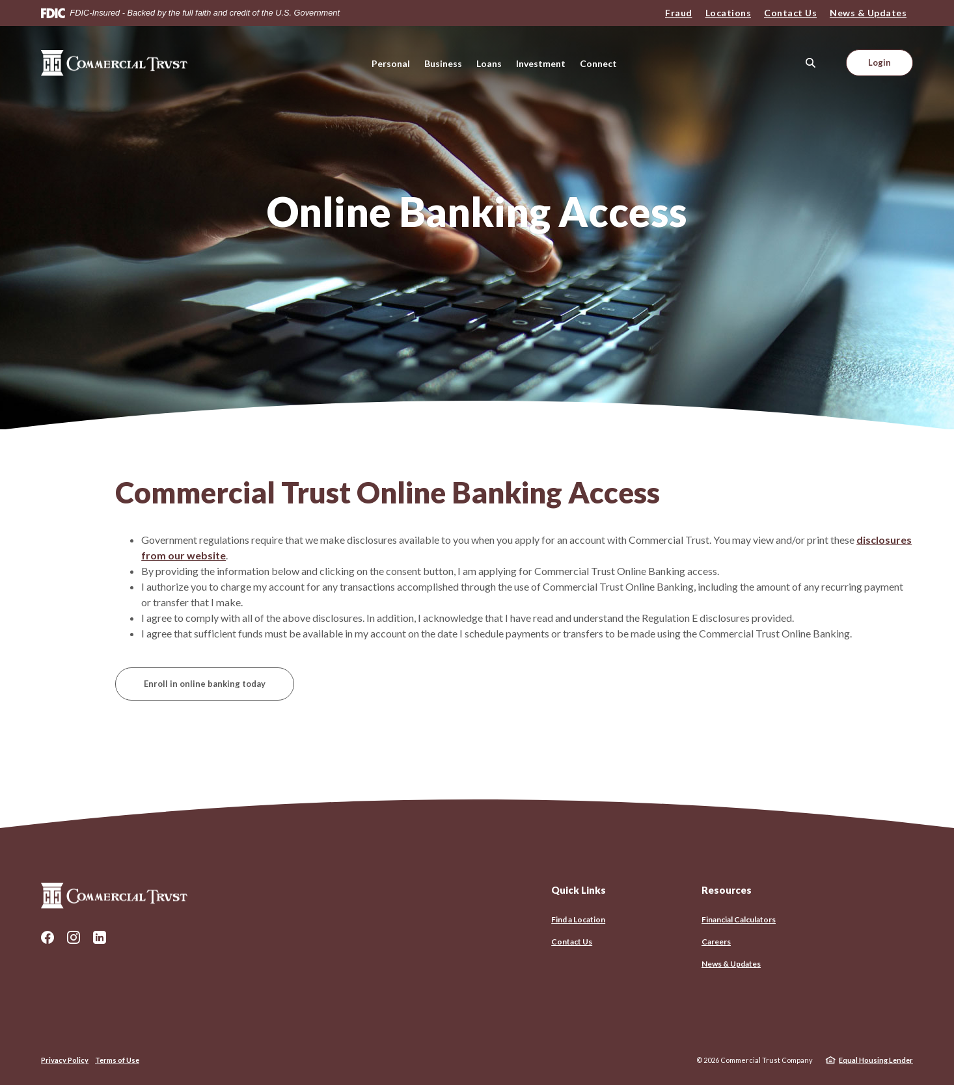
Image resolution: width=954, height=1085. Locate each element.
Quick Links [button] (578, 890)
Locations (728, 12)
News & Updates (868, 12)
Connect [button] (598, 63)
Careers (716, 941)
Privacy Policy (65, 1060)
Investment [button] (541, 63)
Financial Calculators (739, 919)
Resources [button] (727, 890)
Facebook (47, 937)
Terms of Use (117, 1060)
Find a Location (578, 919)
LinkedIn (99, 937)
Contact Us (790, 12)
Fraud (678, 12)
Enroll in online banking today (205, 683)
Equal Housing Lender (876, 1060)
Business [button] (443, 63)
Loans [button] (489, 63)
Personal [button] (391, 63)
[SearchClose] (811, 62)
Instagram (73, 937)
